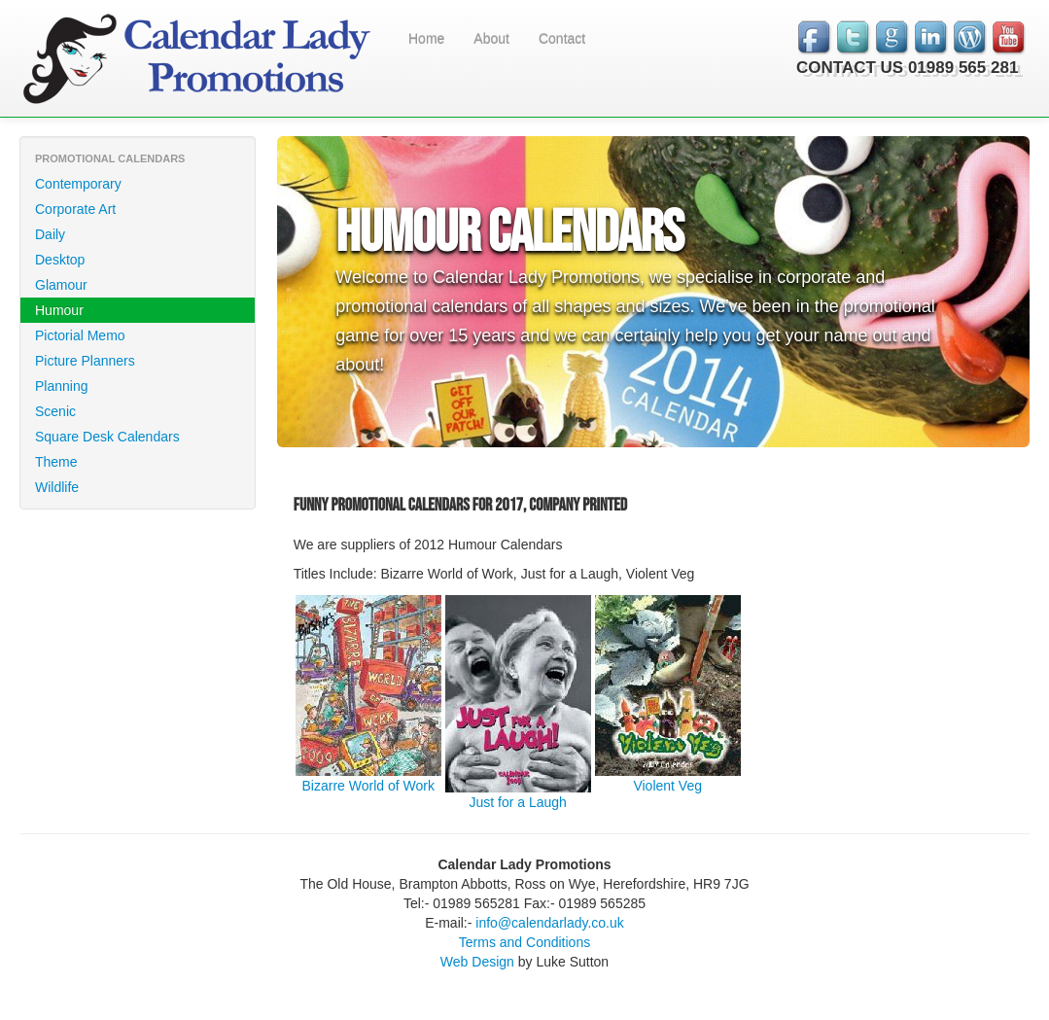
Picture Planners (85, 361)
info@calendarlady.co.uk (549, 923)
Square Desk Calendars (107, 436)
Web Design (477, 961)
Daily (50, 234)
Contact (562, 39)
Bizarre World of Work (368, 785)
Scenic (55, 411)
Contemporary (78, 184)
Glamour (61, 285)
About (491, 39)
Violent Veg (667, 785)
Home (426, 39)
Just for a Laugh (518, 802)
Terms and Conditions (524, 942)
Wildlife (57, 487)
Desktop (60, 259)
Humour (59, 310)
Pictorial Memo (80, 335)
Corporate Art (75, 209)
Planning (61, 386)
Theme (56, 462)
